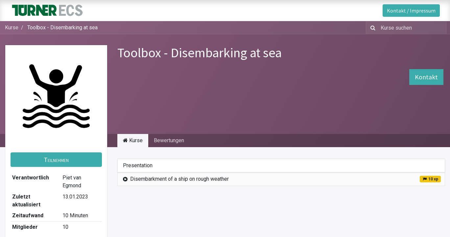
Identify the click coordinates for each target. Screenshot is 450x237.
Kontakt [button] (426, 77)
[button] (56, 159)
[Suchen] (371, 27)
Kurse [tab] (133, 140)
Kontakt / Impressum (411, 10)
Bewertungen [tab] (169, 140)
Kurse (11, 27)
